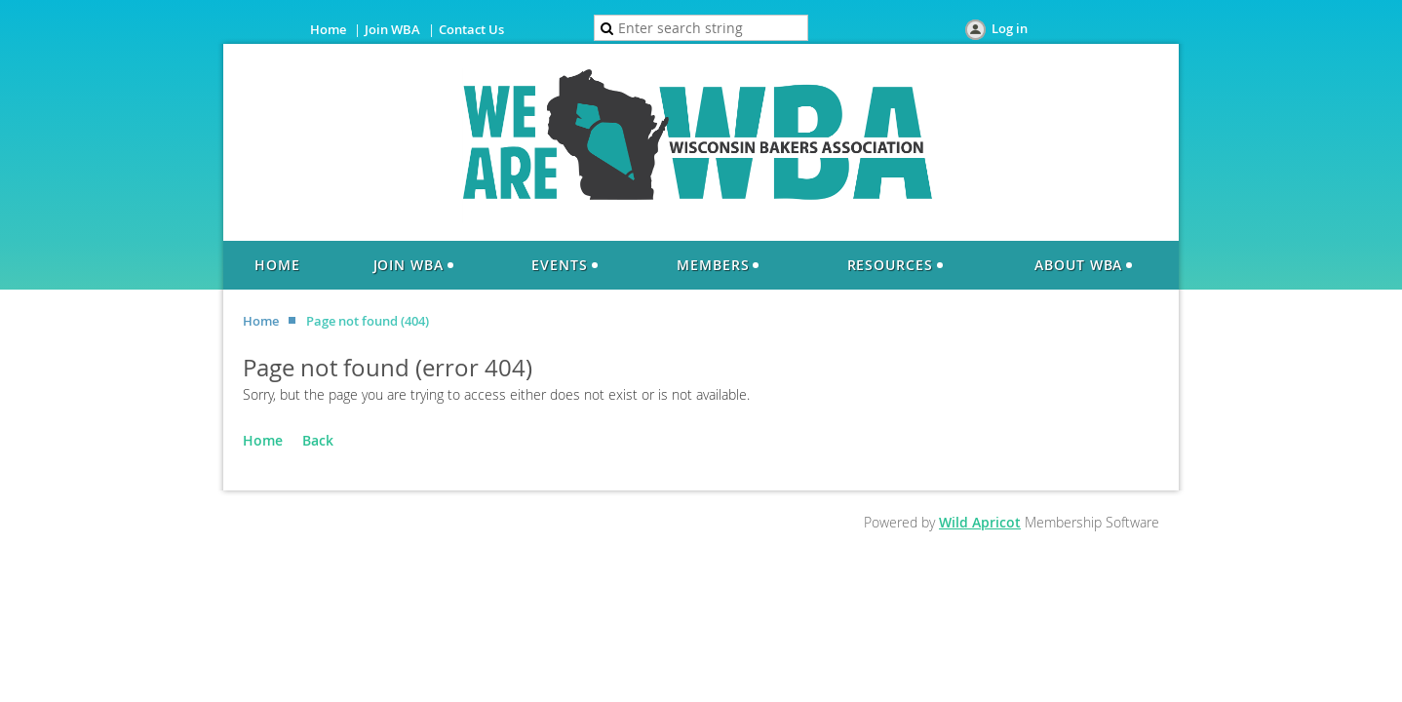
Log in (1010, 28)
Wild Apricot (980, 522)
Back (317, 440)
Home (328, 29)
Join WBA (392, 29)
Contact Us (471, 29)
